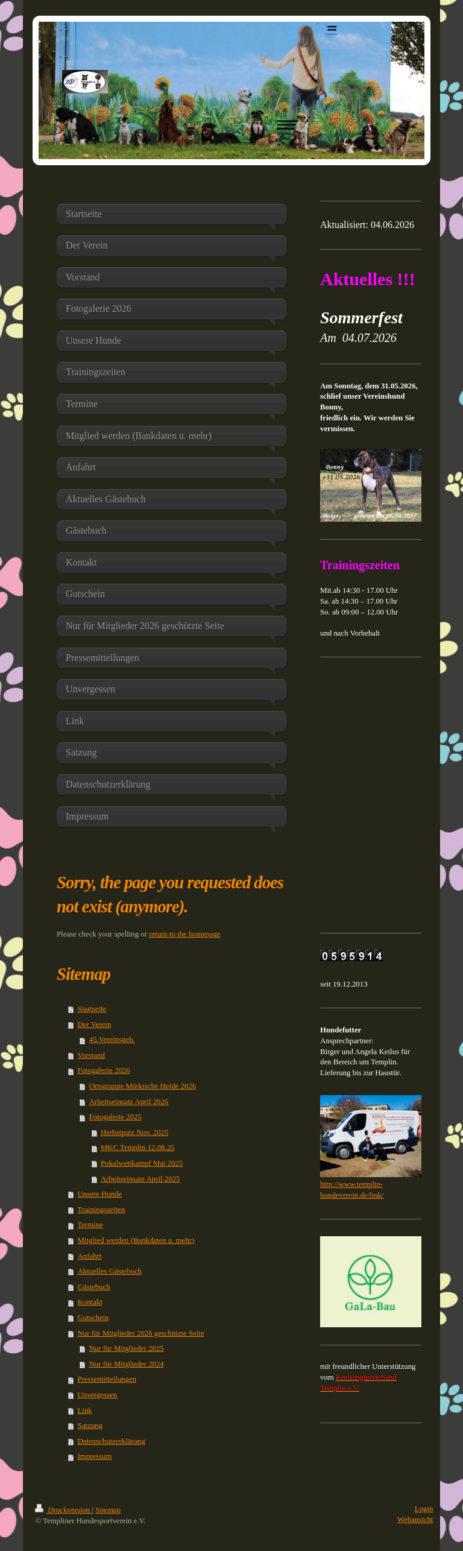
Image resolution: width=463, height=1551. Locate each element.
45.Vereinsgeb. (112, 1039)
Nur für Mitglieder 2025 (126, 1348)
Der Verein (95, 1024)
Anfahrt (90, 1256)
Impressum (95, 1456)
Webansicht (415, 1519)
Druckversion (63, 1510)
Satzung (90, 1425)
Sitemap (108, 1510)
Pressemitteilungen (107, 1379)
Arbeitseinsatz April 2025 (140, 1179)
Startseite (92, 1009)
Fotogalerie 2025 (115, 1117)
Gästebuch (94, 1287)
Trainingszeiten (101, 1209)
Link (85, 1410)
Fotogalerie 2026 (104, 1070)
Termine (90, 1225)
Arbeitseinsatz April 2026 (129, 1102)
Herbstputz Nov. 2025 (135, 1132)
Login (424, 1509)
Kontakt (90, 1302)
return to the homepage (184, 934)
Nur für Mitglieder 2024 (126, 1364)
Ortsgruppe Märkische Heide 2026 (142, 1086)
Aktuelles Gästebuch (110, 1271)
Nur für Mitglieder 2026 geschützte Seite (141, 1333)
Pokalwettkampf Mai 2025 (142, 1163)
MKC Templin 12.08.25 (138, 1147)
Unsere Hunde (100, 1194)
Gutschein (93, 1317)
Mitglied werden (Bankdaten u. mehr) (136, 1240)
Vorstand (91, 1055)
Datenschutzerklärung (111, 1441)
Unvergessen (98, 1395)
